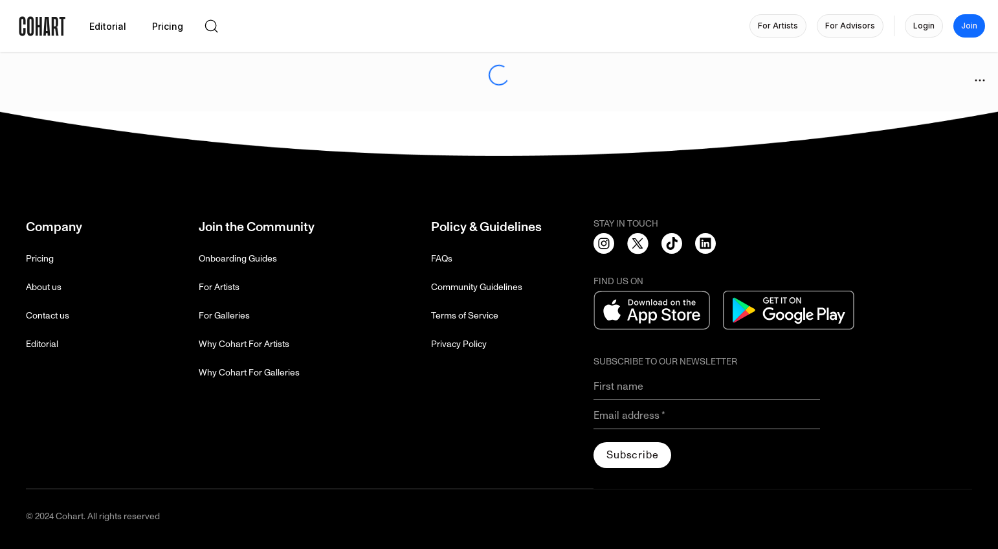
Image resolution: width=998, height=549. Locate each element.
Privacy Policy (459, 344)
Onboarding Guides (238, 258)
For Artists (219, 287)
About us (43, 287)
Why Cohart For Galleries (249, 372)
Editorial (42, 344)
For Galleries (224, 315)
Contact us (47, 315)
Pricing (40, 258)
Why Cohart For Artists (244, 344)
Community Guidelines (476, 287)
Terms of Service (464, 315)
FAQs (441, 258)
